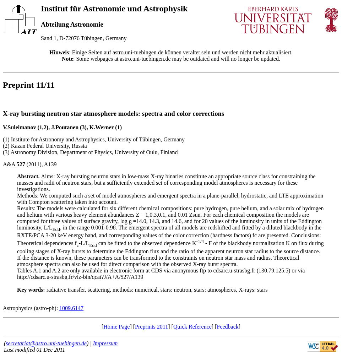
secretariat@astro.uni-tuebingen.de (46, 343)
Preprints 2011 (151, 327)
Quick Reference (192, 327)
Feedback (227, 327)
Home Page (116, 327)
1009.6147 (71, 308)
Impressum (105, 343)
